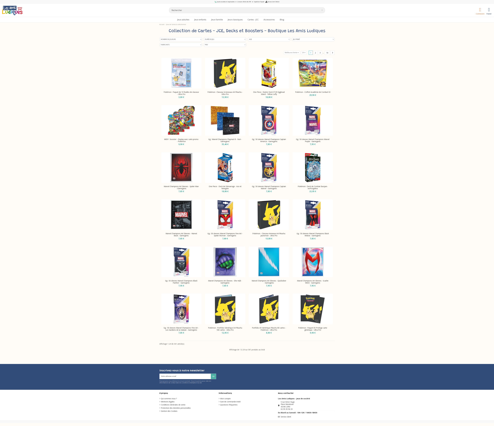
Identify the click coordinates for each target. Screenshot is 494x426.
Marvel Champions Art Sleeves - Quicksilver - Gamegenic (269, 282)
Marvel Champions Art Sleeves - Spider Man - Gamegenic (181, 187)
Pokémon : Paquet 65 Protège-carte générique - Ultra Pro (312, 329)
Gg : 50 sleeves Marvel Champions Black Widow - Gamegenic (313, 235)
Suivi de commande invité (230, 402)
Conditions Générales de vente (173, 405)
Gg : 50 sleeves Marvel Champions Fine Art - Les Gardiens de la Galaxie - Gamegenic (181, 329)
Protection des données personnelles (176, 409)
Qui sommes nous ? (169, 399)
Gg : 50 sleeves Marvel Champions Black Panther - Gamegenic (181, 282)
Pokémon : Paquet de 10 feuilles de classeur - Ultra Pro (181, 93)
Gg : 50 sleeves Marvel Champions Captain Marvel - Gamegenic (269, 187)
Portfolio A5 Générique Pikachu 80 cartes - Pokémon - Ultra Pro (269, 329)
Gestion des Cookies (169, 412)
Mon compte (225, 399)
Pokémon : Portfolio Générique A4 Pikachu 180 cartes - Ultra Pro (225, 329)
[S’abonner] (213, 377)
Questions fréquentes (228, 405)
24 (303, 53)
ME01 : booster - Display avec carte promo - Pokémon (181, 140)
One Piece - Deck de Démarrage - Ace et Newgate (225, 187)
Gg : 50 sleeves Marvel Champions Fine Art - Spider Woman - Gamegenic (225, 235)
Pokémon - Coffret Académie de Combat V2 (312, 92)
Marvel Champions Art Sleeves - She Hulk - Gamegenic (225, 282)
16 (327, 53)
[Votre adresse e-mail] (185, 377)
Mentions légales (168, 402)
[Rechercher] (247, 10)
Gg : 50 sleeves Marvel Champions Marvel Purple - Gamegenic (312, 140)
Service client (286, 417)
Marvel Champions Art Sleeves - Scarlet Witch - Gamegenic (312, 282)
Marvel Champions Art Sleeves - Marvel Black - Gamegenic (181, 235)
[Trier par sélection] (290, 53)
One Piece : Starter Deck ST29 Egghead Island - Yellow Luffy (269, 93)
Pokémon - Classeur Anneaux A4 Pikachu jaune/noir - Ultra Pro (268, 235)
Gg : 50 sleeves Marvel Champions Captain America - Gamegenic (269, 140)
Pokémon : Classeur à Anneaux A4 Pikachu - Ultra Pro (225, 93)
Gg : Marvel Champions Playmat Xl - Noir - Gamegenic (225, 140)
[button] (269, 19)
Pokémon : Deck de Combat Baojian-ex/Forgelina (313, 187)
